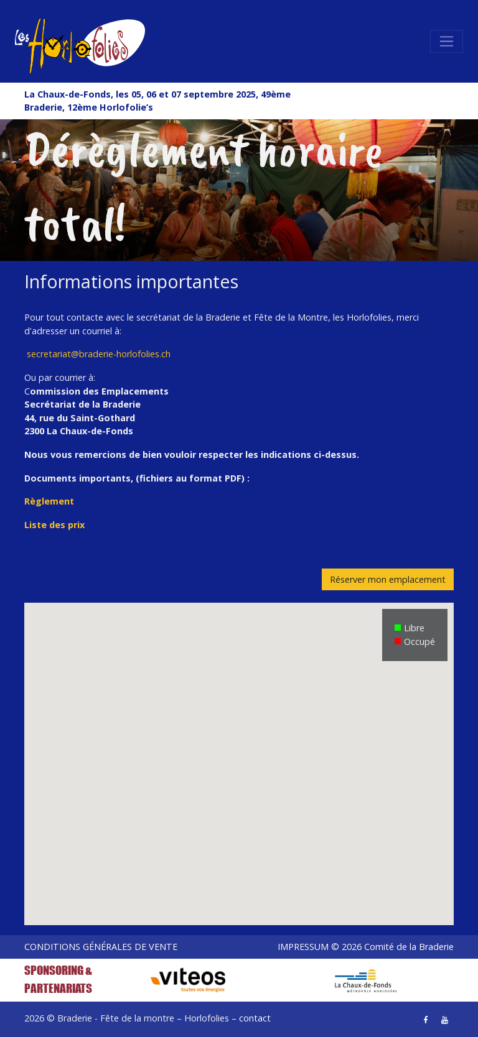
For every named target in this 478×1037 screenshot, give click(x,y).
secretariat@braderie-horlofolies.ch (99, 354)
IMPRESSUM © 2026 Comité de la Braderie (366, 946)
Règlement (49, 501)
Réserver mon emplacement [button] (388, 579)
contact (255, 1018)
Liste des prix (54, 525)
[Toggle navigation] (446, 41)
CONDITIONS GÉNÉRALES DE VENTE (100, 946)
